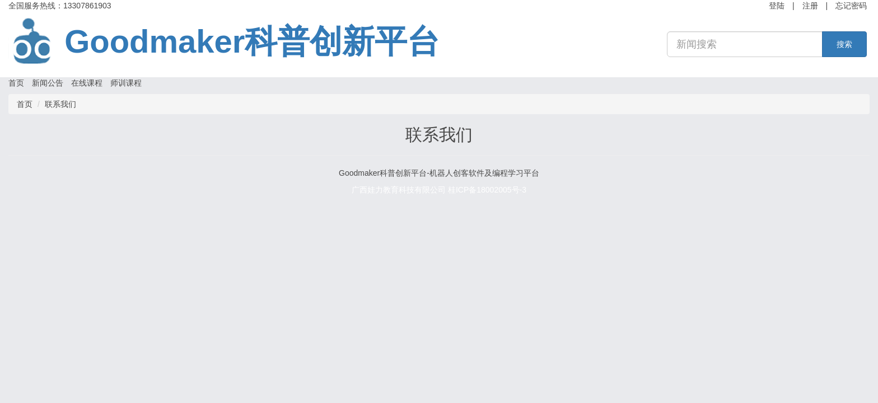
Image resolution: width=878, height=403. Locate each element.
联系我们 (60, 104)
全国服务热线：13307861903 (59, 5)
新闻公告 (47, 82)
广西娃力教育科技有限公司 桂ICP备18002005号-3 (439, 189)
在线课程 (86, 82)
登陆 (776, 5)
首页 (16, 82)
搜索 (844, 44)
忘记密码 (851, 5)
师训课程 (126, 82)
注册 (810, 5)
